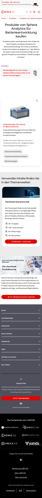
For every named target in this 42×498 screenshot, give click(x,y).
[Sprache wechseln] (34, 12)
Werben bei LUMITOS (20, 468)
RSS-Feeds (5, 365)
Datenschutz (31, 490)
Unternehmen (7, 318)
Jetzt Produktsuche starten (21, 297)
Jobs (3, 349)
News (3, 310)
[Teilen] (30, 12)
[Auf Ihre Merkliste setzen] (37, 100)
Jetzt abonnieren (21, 398)
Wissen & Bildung (8, 357)
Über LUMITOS (20, 473)
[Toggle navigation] (39, 12)
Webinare (5, 341)
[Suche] (26, 12)
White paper (6, 334)
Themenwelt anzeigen (21, 241)
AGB (20, 490)
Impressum (10, 490)
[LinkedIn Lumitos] (21, 460)
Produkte (5, 326)
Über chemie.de (21, 477)
